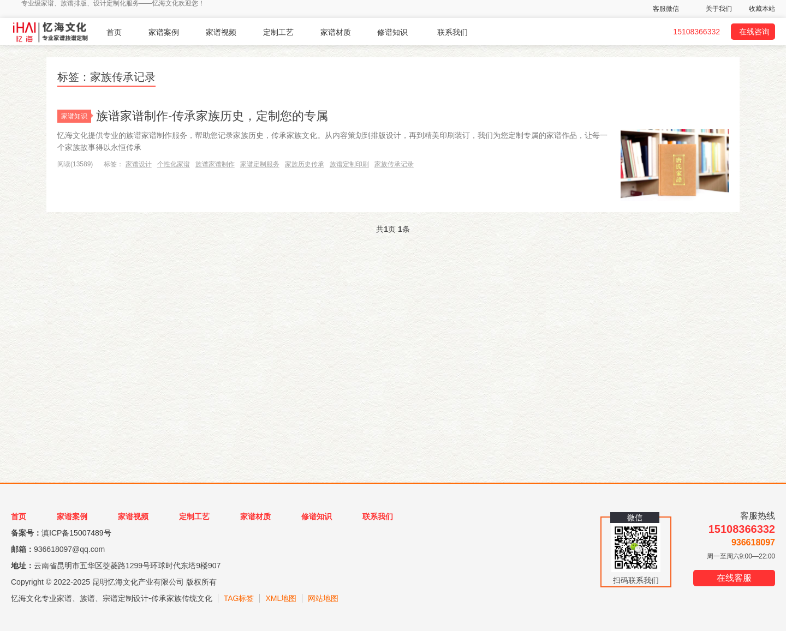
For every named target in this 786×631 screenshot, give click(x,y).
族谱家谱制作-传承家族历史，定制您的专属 (212, 116)
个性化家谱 (173, 164)
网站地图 (323, 598)
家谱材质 (335, 32)
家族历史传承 (304, 164)
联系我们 (452, 32)
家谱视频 (221, 32)
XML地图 (280, 598)
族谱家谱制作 (215, 164)
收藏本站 (762, 9)
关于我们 (719, 9)
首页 (114, 32)
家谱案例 (163, 32)
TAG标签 (239, 598)
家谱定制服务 (259, 164)
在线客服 (734, 577)
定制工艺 (278, 32)
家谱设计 (139, 164)
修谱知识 (392, 32)
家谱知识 (76, 116)
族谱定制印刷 (349, 164)
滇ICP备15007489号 (76, 532)
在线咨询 (754, 31)
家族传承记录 (394, 164)
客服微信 (666, 9)
